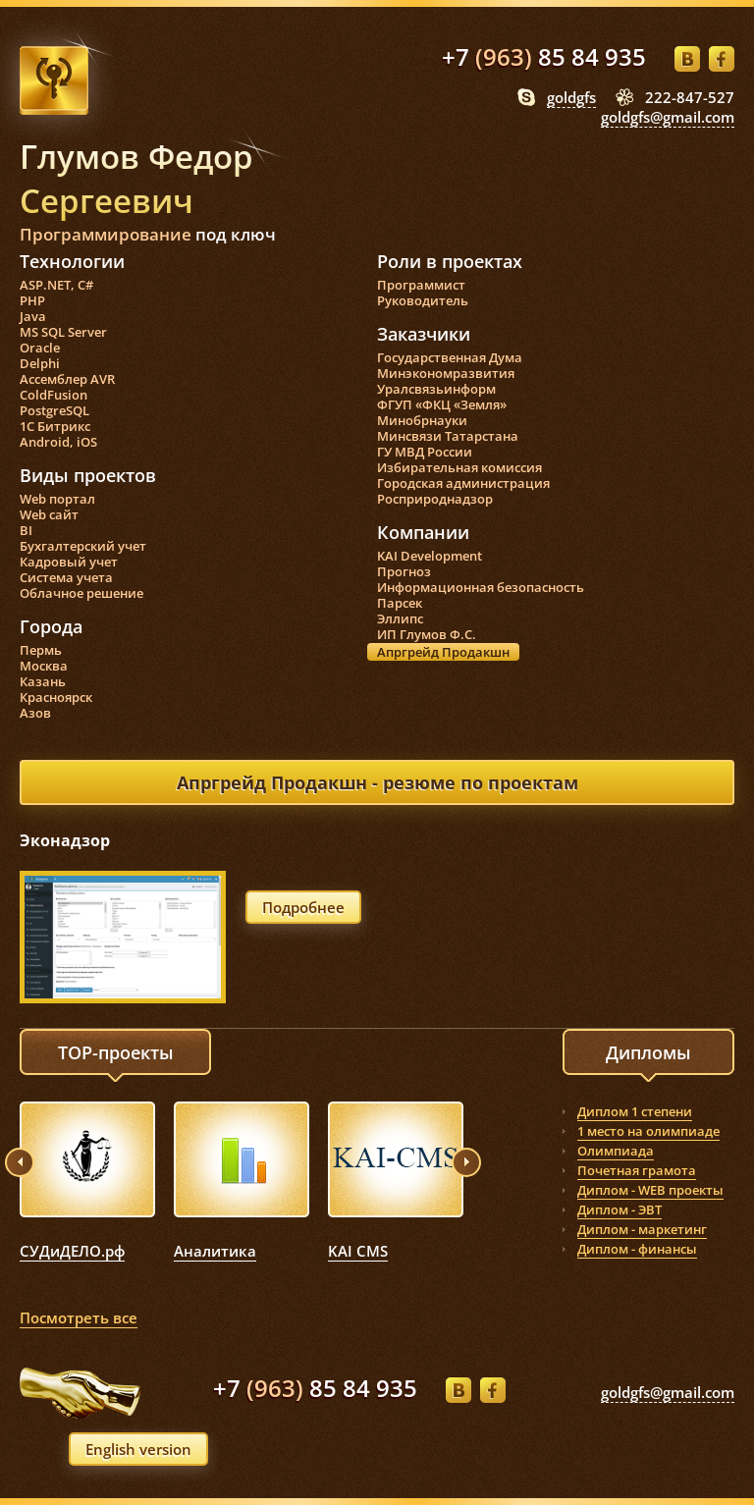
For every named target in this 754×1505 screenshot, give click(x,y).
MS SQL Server (63, 332)
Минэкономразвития (445, 373)
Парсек (399, 603)
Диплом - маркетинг (642, 1229)
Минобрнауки (422, 420)
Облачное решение (81, 593)
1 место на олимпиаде (648, 1131)
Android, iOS (58, 442)
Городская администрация (463, 483)
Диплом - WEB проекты (650, 1190)
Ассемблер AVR (67, 379)
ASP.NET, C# (56, 285)
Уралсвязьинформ (436, 389)
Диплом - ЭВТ (619, 1209)
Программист (421, 285)
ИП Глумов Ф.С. (426, 634)
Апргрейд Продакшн (443, 652)
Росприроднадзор (435, 499)
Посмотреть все (78, 1317)
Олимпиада (615, 1150)
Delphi (40, 363)
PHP (32, 300)
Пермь (41, 650)
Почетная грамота (636, 1170)
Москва (44, 665)
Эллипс (400, 618)
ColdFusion (53, 394)
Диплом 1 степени (634, 1111)
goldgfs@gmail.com (667, 117)
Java (33, 316)
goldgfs (571, 97)
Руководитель (422, 300)
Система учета (66, 577)
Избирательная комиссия (459, 467)
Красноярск (56, 697)
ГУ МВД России (424, 451)
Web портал (57, 499)
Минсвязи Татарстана (447, 436)
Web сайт (49, 514)
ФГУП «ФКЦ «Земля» (442, 404)
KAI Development (429, 555)
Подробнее (303, 907)
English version (138, 1449)
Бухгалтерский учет (83, 546)
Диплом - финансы (637, 1249)
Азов (35, 713)
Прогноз (404, 571)
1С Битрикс (55, 426)
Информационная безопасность (480, 587)
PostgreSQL (54, 410)
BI (26, 530)
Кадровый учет (69, 561)
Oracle (40, 347)
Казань (43, 681)
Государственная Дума (449, 357)
